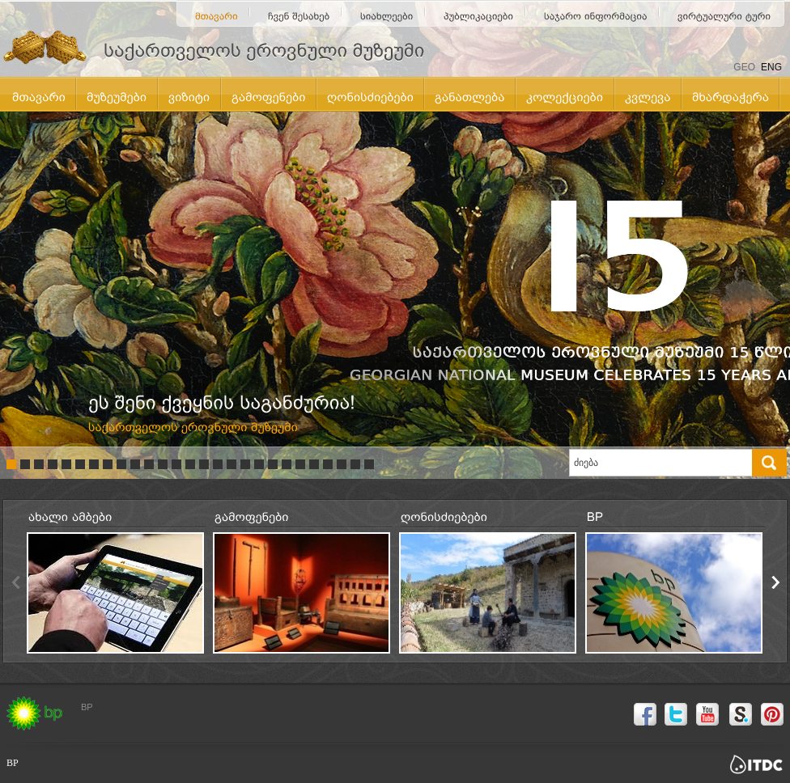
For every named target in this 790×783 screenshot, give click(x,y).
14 (190, 464)
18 (245, 464)
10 (135, 464)
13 (176, 464)
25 (341, 464)
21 (286, 464)
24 (328, 464)
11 (149, 464)
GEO (744, 67)
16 (218, 464)
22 (300, 464)
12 (163, 464)
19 (259, 464)
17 (231, 464)
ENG (771, 67)
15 (204, 464)
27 (369, 464)
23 (314, 464)
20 (273, 464)
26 (355, 464)
